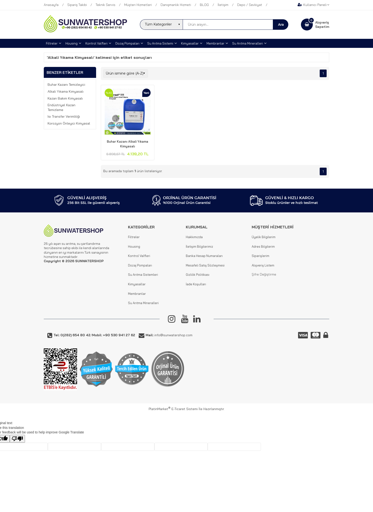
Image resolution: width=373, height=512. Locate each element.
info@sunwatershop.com (169, 335)
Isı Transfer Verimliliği (64, 116)
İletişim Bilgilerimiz (199, 246)
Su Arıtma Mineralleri (143, 303)
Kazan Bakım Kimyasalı (65, 98)
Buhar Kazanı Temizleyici (66, 84)
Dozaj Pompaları (140, 265)
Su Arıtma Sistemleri (143, 274)
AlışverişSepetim (322, 24)
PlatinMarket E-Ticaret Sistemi (173, 409)
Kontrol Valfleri (139, 256)
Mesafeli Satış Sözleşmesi (205, 265)
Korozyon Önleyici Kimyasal (69, 123)
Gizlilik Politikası (197, 274)
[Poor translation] (17, 439)
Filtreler (134, 237)
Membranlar (137, 294)
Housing (134, 246)
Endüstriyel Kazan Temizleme (61, 107)
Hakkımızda (194, 237)
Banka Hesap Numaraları (204, 256)
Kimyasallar (137, 284)
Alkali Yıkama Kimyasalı (65, 91)
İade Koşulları (196, 284)
